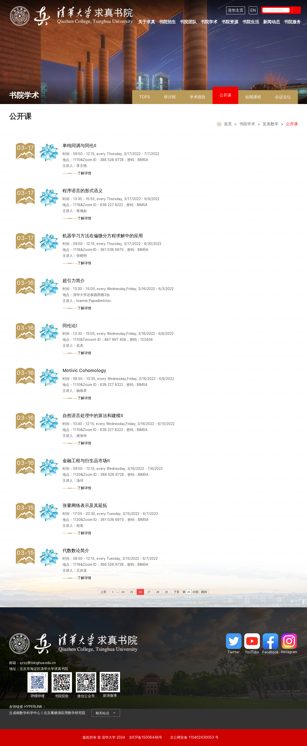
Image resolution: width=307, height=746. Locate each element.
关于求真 (146, 22)
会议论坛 (283, 97)
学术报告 (198, 97)
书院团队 (188, 22)
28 (157, 592)
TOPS (144, 97)
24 (123, 592)
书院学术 (209, 22)
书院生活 (250, 22)
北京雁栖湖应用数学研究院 (64, 713)
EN (253, 10)
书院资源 (229, 22)
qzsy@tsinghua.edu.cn (38, 663)
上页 (103, 592)
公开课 (225, 95)
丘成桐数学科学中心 (24, 713)
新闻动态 (271, 22)
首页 (228, 125)
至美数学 (270, 125)
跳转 (204, 592)
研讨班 (170, 97)
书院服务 (292, 22)
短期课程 (253, 97)
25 (131, 592)
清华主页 (236, 10)
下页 (177, 592)
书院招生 (167, 22)
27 (149, 592)
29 (166, 592)
